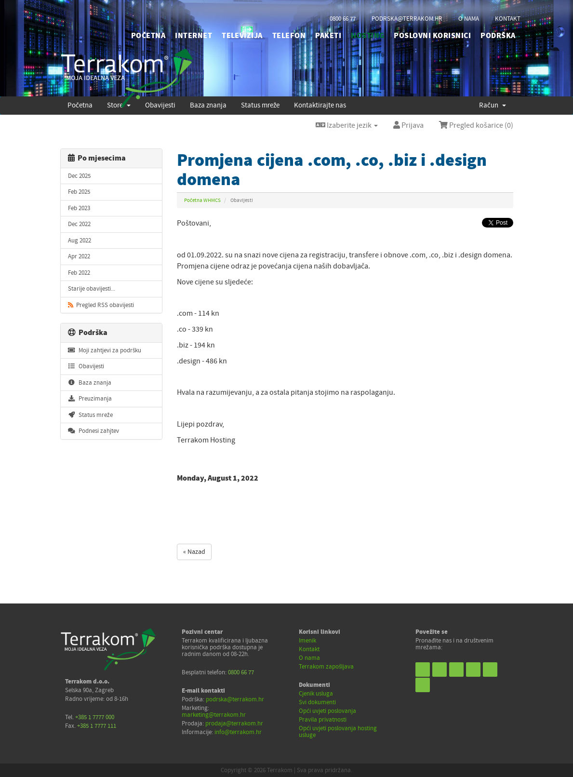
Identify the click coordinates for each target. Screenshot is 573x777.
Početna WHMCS (202, 200)
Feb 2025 (79, 192)
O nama (309, 658)
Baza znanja (89, 383)
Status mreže (90, 415)
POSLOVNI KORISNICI (432, 35)
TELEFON (289, 35)
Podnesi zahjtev (93, 431)
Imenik (307, 640)
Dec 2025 (79, 176)
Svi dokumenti (317, 702)
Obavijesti (86, 366)
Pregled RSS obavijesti (101, 305)
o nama (468, 19)
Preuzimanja (90, 398)
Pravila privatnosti (322, 719)
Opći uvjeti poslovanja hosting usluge (338, 731)
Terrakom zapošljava (326, 666)
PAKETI (328, 35)
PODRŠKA (497, 35)
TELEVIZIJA (242, 35)
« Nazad (194, 552)
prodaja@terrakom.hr (234, 723)
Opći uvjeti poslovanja (327, 711)
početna (148, 35)
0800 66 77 (343, 19)
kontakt (507, 19)
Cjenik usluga (316, 693)
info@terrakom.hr (238, 732)
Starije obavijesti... (91, 289)
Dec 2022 (79, 224)
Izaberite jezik (347, 125)
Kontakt (309, 649)
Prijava (408, 125)
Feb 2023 (79, 208)
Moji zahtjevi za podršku (104, 350)
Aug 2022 (79, 240)
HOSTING (367, 35)
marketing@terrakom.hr (214, 715)
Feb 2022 (79, 273)
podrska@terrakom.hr (407, 19)
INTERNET (193, 35)
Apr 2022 (79, 256)
